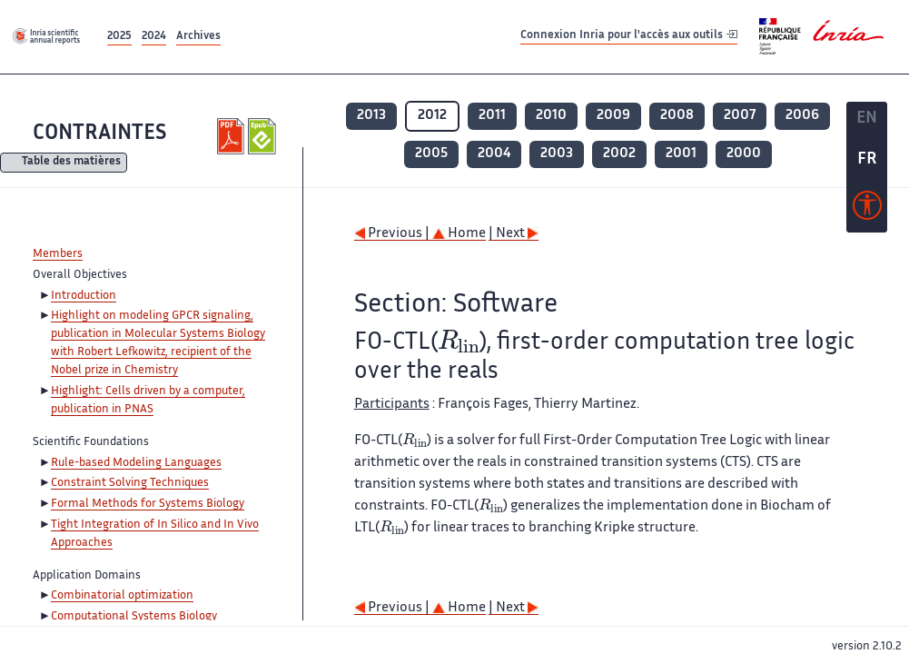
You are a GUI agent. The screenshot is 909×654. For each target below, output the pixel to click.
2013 (371, 116)
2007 (740, 116)
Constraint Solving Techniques (130, 483)
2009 (613, 116)
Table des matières (71, 163)
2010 (551, 116)
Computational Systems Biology (134, 616)
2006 (802, 116)
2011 (492, 116)
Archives (198, 37)
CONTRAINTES (99, 134)
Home (459, 234)
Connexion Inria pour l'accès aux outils (628, 36)
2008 (677, 116)
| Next (513, 234)
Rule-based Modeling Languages (136, 463)
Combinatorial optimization (122, 595)
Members (58, 254)
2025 (119, 37)
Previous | (393, 234)
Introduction (83, 296)
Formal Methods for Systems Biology (147, 504)
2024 (154, 37)
